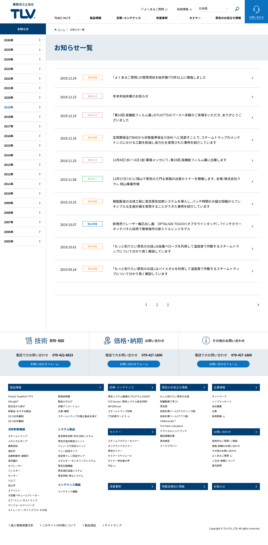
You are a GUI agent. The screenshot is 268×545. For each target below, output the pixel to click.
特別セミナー (115, 451)
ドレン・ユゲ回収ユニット (72, 446)
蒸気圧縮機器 (65, 466)
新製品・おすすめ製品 (19, 411)
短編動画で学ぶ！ (169, 401)
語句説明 (217, 465)
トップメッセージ (221, 401)
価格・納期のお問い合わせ (226, 446)
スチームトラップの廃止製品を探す (77, 416)
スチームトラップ (17, 436)
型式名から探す (16, 406)
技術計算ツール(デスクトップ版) (178, 411)
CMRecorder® (168, 421)
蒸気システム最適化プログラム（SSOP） (129, 396)
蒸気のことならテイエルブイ (23, 11)
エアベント (14, 490)
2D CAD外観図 (16, 416)
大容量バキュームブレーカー (23, 495)
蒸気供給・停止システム (70, 475)
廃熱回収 (13, 446)
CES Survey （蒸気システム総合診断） (128, 401)
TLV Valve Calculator (171, 426)
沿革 (214, 411)
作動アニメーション (69, 406)
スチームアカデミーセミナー (123, 441)
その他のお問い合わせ (224, 451)
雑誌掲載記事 (167, 436)
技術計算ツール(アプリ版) (174, 416)
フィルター (14, 470)
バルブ (11, 480)
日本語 (203, 8)
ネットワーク (219, 396)
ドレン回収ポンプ (67, 451)
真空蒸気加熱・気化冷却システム (75, 436)
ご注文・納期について (223, 460)
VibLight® (13, 401)
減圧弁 (11, 451)
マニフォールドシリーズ (21, 505)
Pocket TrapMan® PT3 (20, 396)
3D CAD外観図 (16, 421)
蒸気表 (163, 406)
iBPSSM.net (114, 406)
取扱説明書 (64, 396)
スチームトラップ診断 (120, 411)
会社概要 (217, 406)
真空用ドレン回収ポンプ (71, 456)
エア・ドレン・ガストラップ (22, 500)
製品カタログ (65, 401)
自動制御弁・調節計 (18, 456)
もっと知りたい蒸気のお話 (174, 396)
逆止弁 (11, 485)
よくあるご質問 (220, 455)
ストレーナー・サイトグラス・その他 (27, 510)
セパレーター (15, 466)
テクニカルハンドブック (173, 431)
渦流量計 (13, 460)
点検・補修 (63, 411)
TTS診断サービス (117, 416)
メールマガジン (168, 446)
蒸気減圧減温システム (70, 470)
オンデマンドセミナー (120, 446)
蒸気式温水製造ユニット (71, 441)
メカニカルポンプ (17, 441)
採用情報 (217, 416)
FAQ (110, 465)
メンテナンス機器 (67, 491)
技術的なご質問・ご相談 (224, 441)
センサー (13, 475)
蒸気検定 (165, 441)
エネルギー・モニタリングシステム (77, 460)
